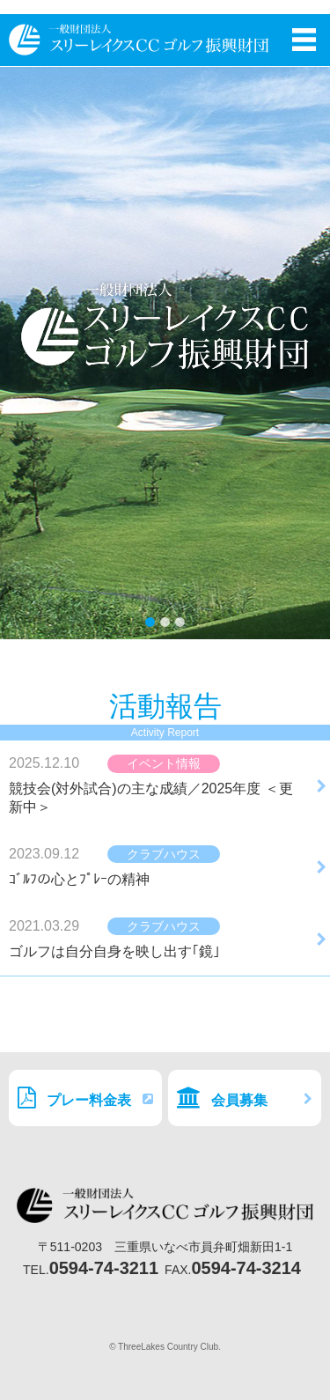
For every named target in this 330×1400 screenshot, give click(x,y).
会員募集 (244, 1098)
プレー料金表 (85, 1098)
